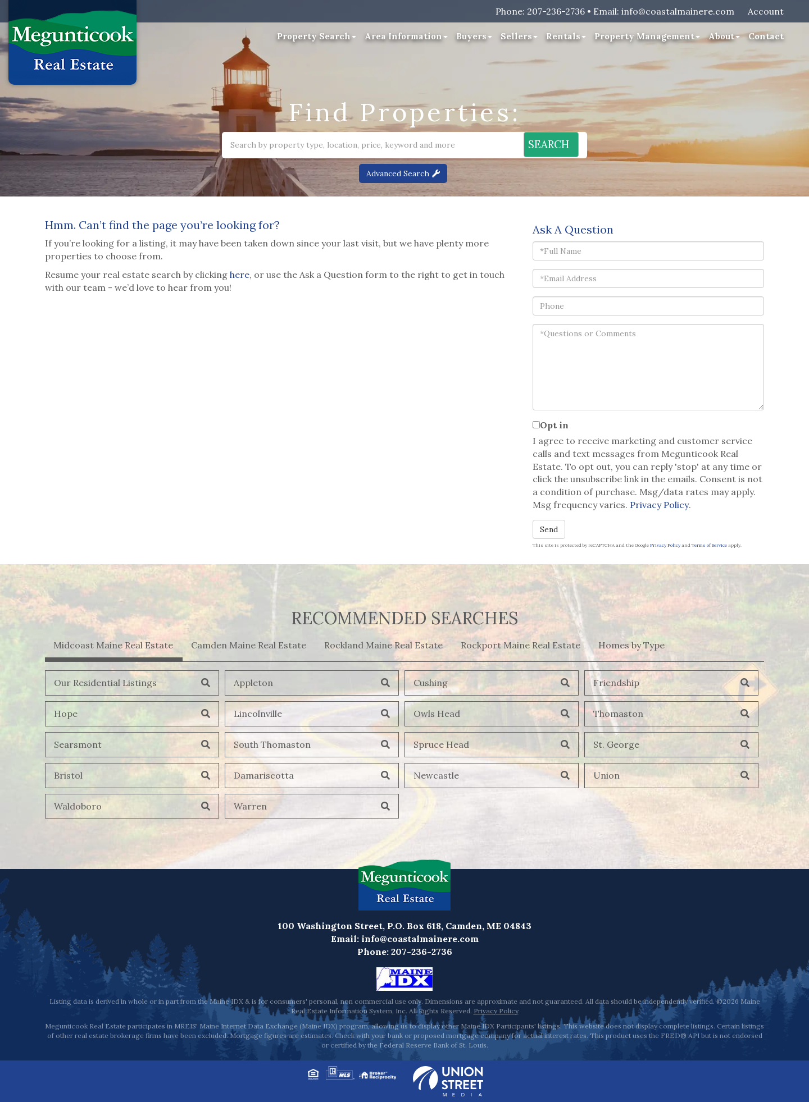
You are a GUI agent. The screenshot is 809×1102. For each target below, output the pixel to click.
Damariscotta (264, 775)
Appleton (253, 682)
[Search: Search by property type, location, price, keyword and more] (343, 145)
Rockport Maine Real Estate (520, 645)
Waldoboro (78, 806)
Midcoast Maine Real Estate (113, 645)
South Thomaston (272, 744)
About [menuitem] (724, 36)
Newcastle (436, 775)
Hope (66, 713)
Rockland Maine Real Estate (383, 645)
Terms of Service (709, 545)
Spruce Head (441, 744)
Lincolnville (258, 713)
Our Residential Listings (105, 682)
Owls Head (436, 713)
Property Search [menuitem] (316, 36)
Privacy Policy (659, 504)
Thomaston (618, 713)
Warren (250, 806)
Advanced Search (397, 173)
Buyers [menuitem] (474, 36)
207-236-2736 (556, 11)
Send (549, 529)
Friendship (616, 682)
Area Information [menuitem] (406, 36)
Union (606, 775)
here (239, 274)
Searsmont (78, 744)
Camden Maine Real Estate (248, 645)
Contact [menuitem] (766, 36)
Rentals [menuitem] (566, 36)
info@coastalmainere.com (677, 11)
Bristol (68, 775)
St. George (616, 744)
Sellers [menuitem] (519, 36)
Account (766, 11)
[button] (543, 145)
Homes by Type (631, 645)
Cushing (430, 682)
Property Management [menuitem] (647, 36)
